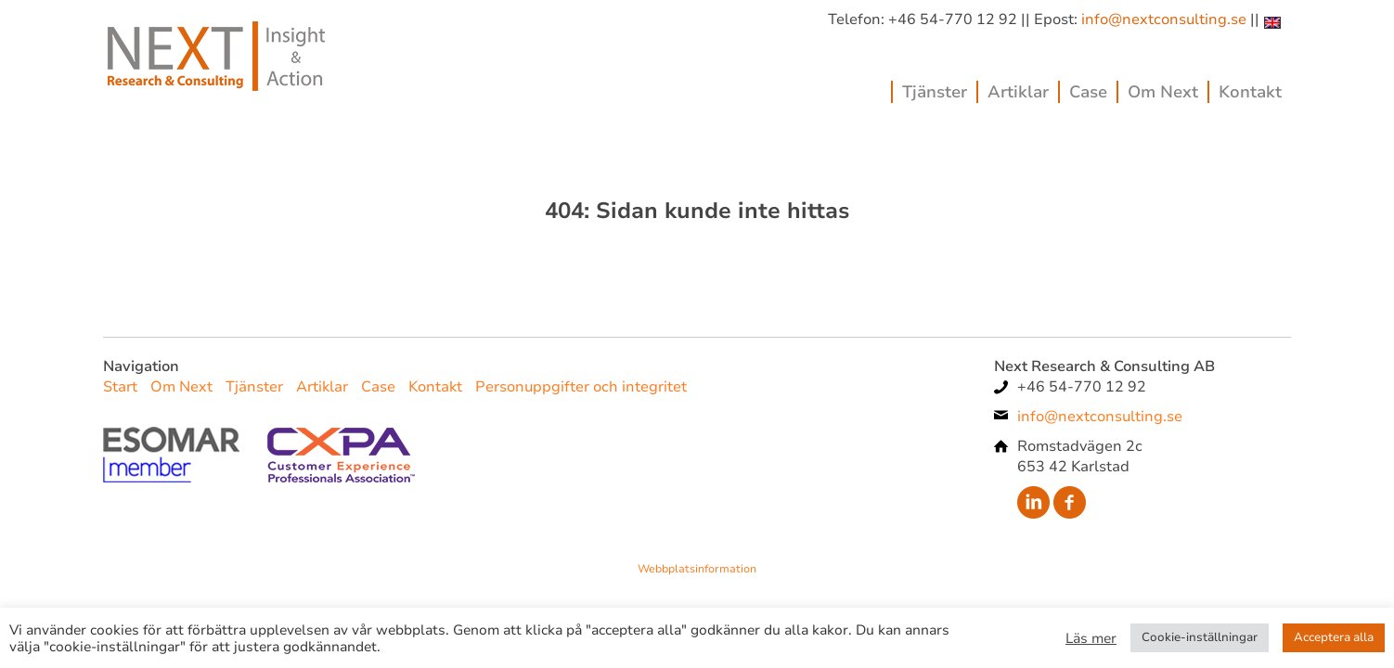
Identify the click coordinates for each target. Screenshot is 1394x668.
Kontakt (1250, 92)
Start (120, 387)
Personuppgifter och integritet (581, 387)
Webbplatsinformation (697, 568)
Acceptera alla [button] (1334, 637)
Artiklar (1018, 92)
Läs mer (1090, 638)
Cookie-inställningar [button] (1200, 637)
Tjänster (934, 92)
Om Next (1163, 92)
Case (1088, 92)
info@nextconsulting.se (1163, 19)
